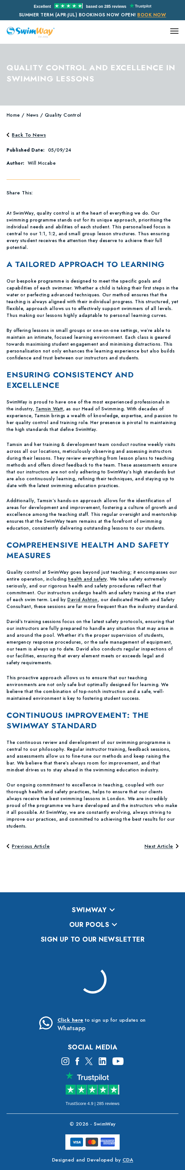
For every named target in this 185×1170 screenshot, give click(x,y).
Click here (70, 1020)
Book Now (151, 14)
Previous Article (28, 846)
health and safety (87, 579)
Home (13, 115)
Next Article (161, 846)
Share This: (20, 192)
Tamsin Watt (49, 408)
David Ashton (82, 599)
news (32, 115)
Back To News (26, 135)
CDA (128, 1159)
